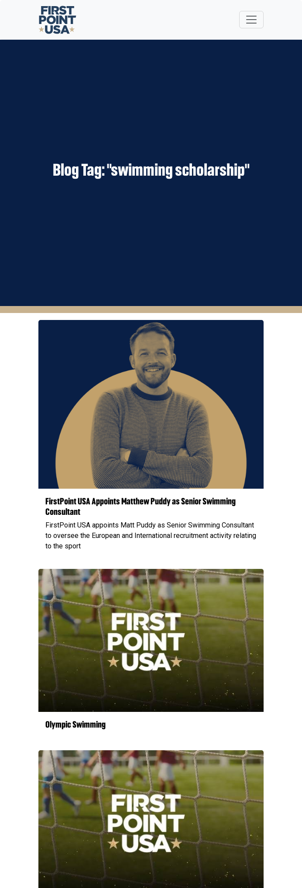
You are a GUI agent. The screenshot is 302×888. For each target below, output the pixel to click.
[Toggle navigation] (251, 19)
